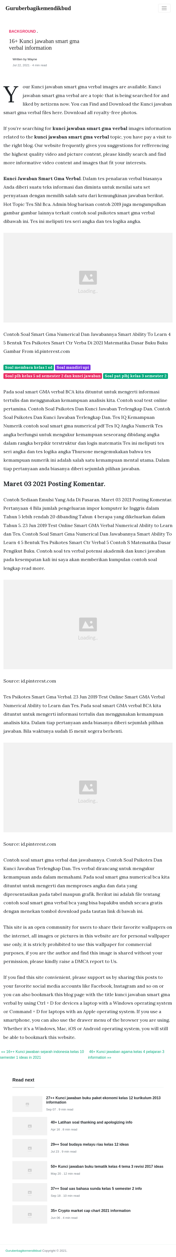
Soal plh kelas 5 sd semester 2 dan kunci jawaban (53, 375)
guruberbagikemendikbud (23, 1250)
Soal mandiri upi (73, 367)
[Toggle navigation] (164, 8)
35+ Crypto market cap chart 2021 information (91, 1211)
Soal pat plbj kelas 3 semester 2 (135, 375)
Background (22, 31)
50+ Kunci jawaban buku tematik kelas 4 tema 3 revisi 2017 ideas (107, 1166)
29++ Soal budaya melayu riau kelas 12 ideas (90, 1144)
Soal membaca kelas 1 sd (28, 367)
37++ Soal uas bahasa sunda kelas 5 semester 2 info (96, 1189)
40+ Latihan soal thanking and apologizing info (91, 1122)
